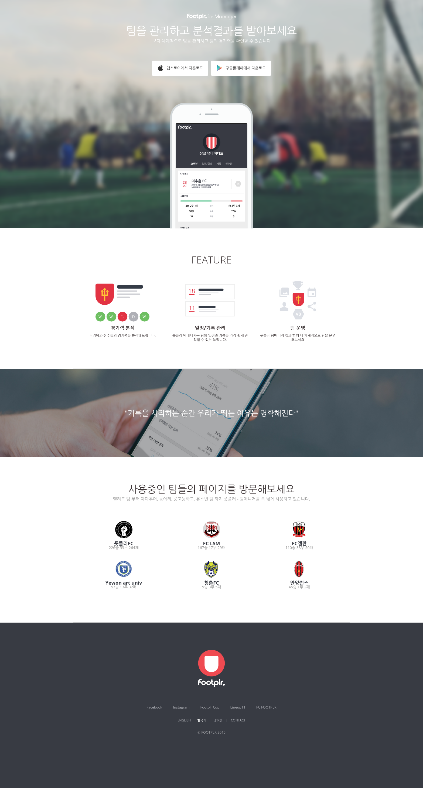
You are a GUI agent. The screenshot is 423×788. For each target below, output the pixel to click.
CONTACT (238, 720)
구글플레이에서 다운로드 (240, 68)
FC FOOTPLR (266, 707)
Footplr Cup (210, 707)
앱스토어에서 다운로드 (180, 68)
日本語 (218, 720)
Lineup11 (237, 707)
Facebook (154, 707)
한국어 (201, 720)
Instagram (181, 707)
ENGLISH (184, 720)
